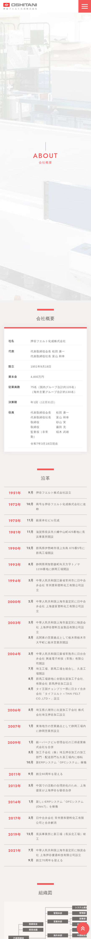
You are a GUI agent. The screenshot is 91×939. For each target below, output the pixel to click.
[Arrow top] (83, 928)
